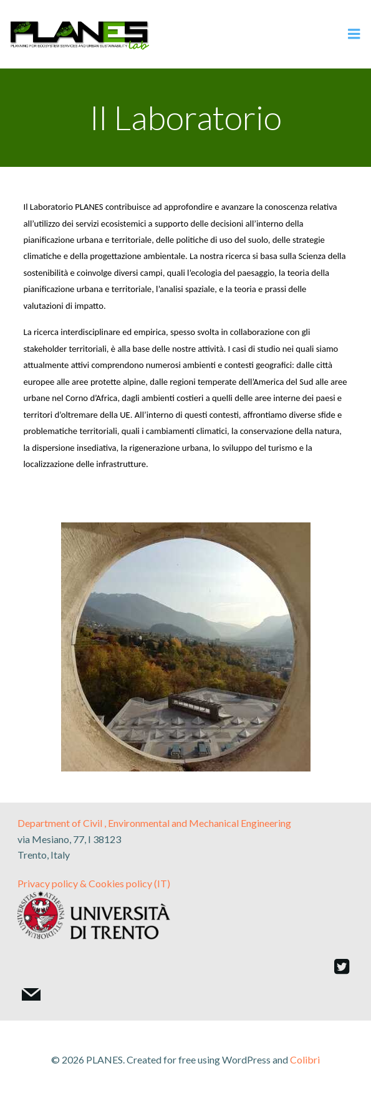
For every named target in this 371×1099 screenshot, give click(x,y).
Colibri (305, 1059)
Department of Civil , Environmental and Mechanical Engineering (154, 823)
